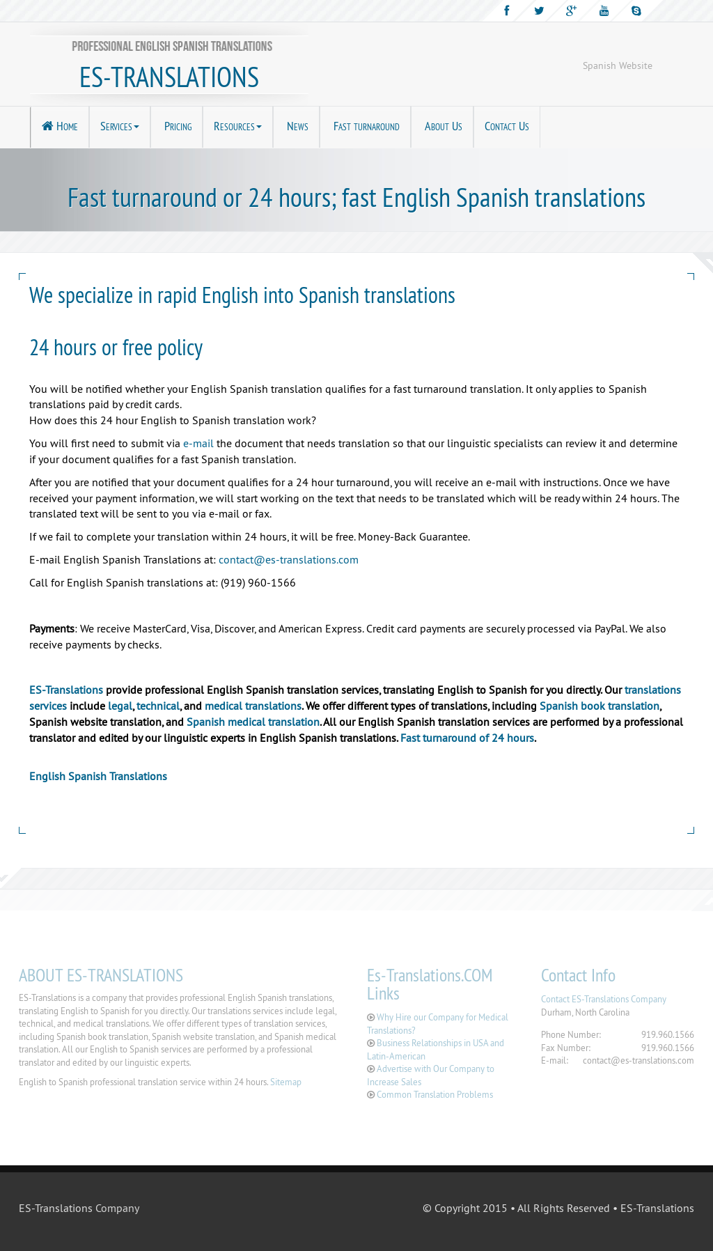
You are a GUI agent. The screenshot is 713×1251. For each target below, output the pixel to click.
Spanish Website (617, 65)
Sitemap (285, 1081)
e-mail (198, 443)
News (296, 126)
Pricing (176, 126)
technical (158, 706)
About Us (442, 126)
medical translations (253, 706)
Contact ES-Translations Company (603, 998)
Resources (238, 126)
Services (119, 126)
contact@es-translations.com (289, 559)
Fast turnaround (365, 126)
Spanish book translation (599, 706)
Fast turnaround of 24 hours (467, 738)
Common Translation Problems (435, 1094)
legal (120, 706)
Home (60, 126)
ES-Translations (66, 690)
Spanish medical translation (253, 722)
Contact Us (507, 126)
